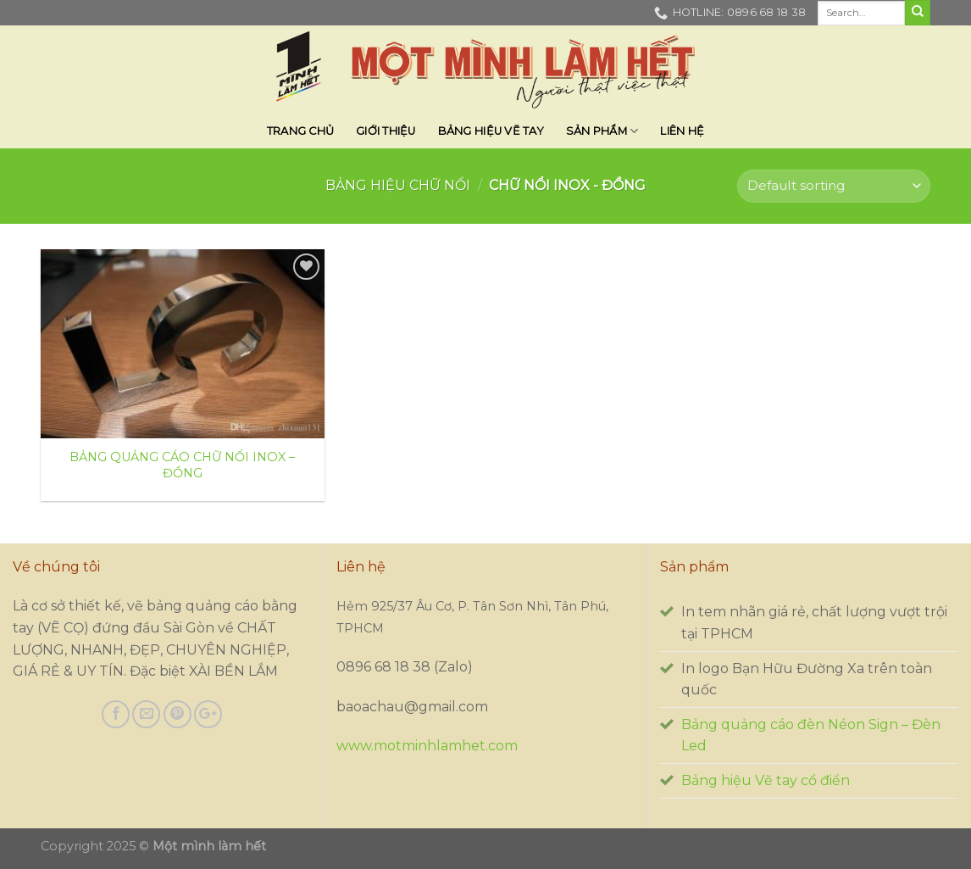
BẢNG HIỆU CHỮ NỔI (397, 185)
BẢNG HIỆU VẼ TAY (491, 131)
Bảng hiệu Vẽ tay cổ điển (765, 780)
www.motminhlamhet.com (427, 746)
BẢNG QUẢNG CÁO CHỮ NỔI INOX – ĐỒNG (182, 465)
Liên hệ (682, 131)
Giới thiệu (386, 131)
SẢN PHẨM (602, 131)
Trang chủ (300, 131)
